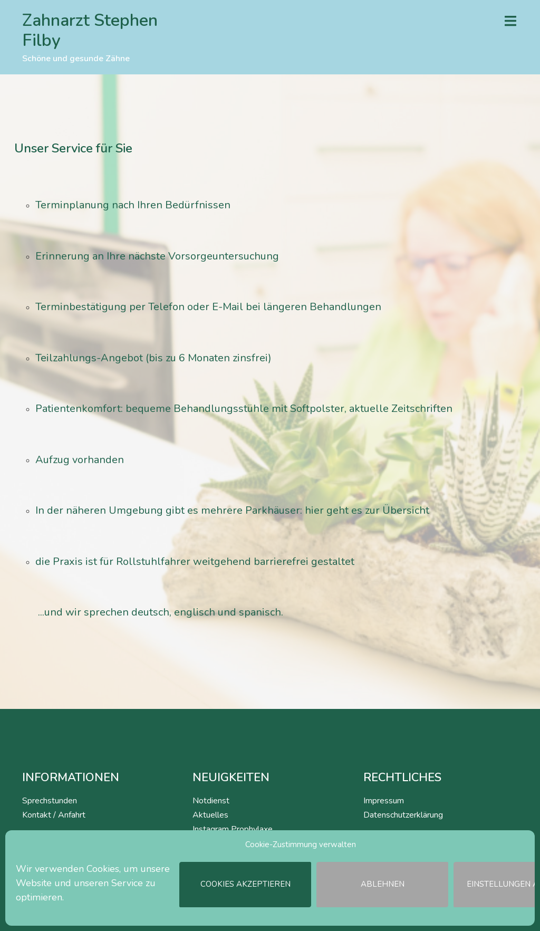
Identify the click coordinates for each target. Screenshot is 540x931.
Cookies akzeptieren (245, 884)
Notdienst (210, 801)
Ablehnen (382, 884)
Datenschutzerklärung (403, 815)
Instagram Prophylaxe (232, 829)
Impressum (383, 801)
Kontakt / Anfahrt (53, 815)
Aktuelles (210, 815)
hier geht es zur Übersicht (367, 510)
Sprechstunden (49, 801)
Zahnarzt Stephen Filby (90, 30)
